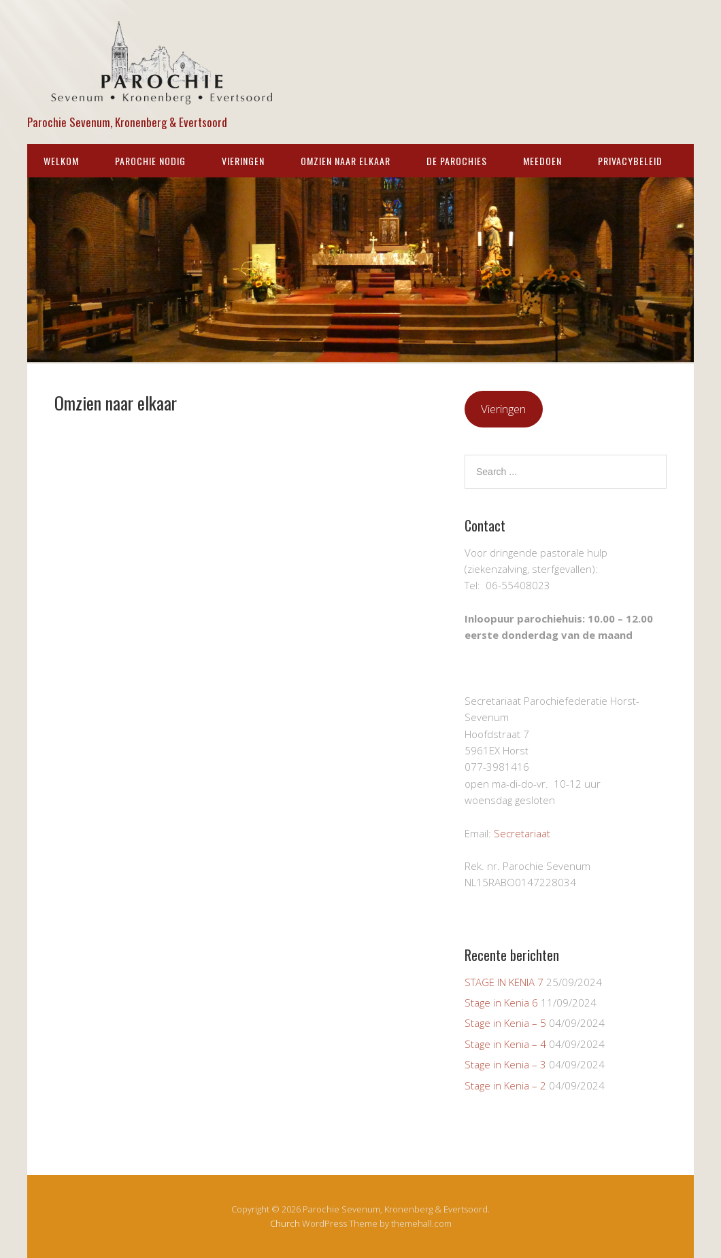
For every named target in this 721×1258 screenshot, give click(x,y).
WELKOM (61, 161)
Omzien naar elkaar (345, 161)
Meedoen (542, 161)
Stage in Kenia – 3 (505, 1064)
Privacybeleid (630, 161)
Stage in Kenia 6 (501, 1002)
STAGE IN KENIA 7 (504, 982)
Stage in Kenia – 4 (505, 1044)
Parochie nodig (150, 161)
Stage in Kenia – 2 (505, 1085)
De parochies (456, 161)
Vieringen (243, 161)
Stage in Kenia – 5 (505, 1023)
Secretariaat (522, 833)
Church (285, 1223)
